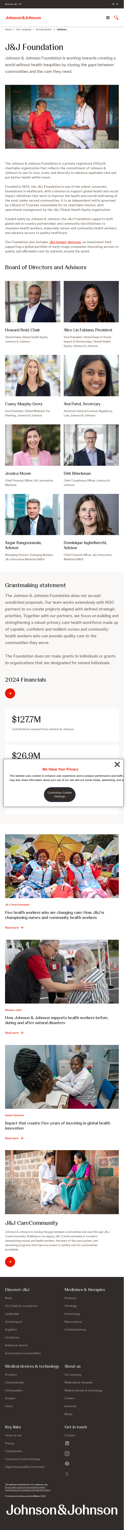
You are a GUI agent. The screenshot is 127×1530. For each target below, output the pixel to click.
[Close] (117, 764)
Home (8, 29)
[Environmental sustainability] (23, 1353)
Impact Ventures (14, 1115)
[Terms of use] (13, 1435)
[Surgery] (10, 1398)
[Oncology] (71, 1306)
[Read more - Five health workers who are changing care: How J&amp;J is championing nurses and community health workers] (14, 927)
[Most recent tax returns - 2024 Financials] (25, 693)
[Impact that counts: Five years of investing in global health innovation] (62, 1077)
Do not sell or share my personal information (25, 1487)
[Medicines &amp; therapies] (79, 1382)
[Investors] (71, 1406)
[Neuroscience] (73, 1322)
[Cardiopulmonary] (75, 1329)
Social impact (44, 29)
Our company (23, 29)
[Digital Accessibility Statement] (25, 1467)
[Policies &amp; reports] (16, 1345)
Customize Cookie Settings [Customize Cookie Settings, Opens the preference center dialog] (60, 794)
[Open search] (116, 17)
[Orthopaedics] (13, 1390)
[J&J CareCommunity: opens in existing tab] (17, 1262)
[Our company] (73, 1374)
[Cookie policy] (13, 1451)
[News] (8, 1298)
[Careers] (70, 1398)
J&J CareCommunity (31, 1223)
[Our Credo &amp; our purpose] (21, 1306)
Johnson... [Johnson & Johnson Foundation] (62, 29)
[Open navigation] (107, 17)
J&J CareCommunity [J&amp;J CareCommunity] (17, 904)
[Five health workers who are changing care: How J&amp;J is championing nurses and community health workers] (62, 866)
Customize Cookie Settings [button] (22, 1459)
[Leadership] (12, 1314)
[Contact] (70, 1435)
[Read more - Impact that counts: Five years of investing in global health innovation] (14, 1138)
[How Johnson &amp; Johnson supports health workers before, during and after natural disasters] (62, 972)
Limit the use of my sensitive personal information (27, 1490)
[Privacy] (10, 1443)
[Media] (68, 1414)
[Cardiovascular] (14, 1382)
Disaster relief (13, 1010)
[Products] (71, 1298)
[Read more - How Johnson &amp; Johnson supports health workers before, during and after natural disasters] (14, 1033)
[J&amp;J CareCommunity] (62, 1182)
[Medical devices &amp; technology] (83, 1390)
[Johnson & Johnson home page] (23, 18)
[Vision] (9, 1406)
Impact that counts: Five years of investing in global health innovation (57, 1125)
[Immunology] (72, 1314)
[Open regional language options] (115, 4)
